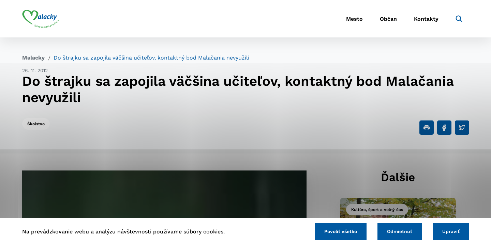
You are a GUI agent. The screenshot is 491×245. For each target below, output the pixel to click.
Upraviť (451, 231)
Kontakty (426, 19)
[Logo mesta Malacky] (40, 19)
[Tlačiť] (426, 127)
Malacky (33, 57)
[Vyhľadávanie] (459, 18)
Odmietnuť (399, 231)
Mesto (354, 19)
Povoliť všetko (340, 231)
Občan (388, 19)
